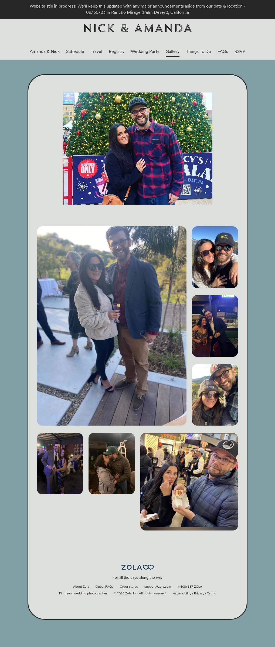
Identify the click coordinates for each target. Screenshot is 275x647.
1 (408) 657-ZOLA (190, 586)
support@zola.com (157, 586)
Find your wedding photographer (83, 593)
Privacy (199, 593)
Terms (211, 593)
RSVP (240, 51)
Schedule (75, 51)
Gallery (172, 51)
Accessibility (182, 593)
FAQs (223, 51)
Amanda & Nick (45, 51)
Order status (129, 586)
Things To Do (198, 51)
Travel (96, 51)
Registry (116, 51)
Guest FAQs (104, 586)
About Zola (81, 586)
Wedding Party (145, 51)
